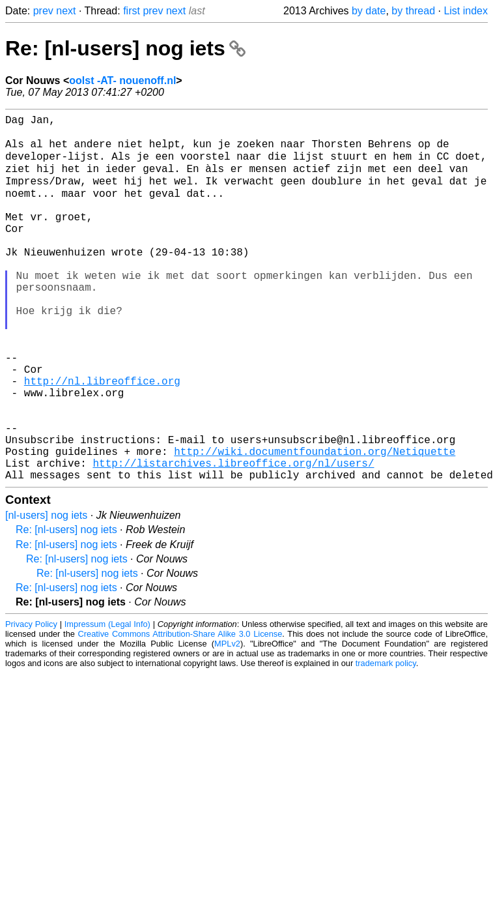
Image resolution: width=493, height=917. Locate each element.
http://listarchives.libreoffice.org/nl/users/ (233, 538)
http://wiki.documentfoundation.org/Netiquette (314, 523)
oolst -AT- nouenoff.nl (122, 80)
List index (466, 10)
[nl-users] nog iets (46, 592)
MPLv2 (227, 721)
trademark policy (386, 741)
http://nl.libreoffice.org (102, 437)
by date (369, 10)
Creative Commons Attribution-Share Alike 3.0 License (180, 711)
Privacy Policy (31, 701)
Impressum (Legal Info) (107, 701)
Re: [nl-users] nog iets (125, 48)
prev (43, 10)
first (131, 10)
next (66, 10)
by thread (413, 10)
